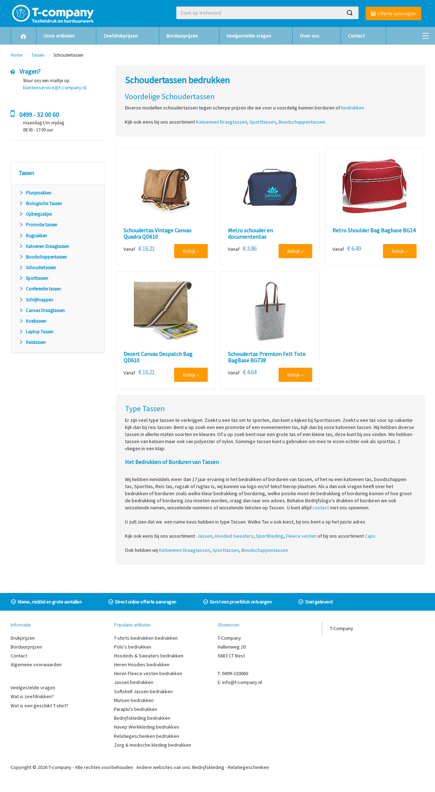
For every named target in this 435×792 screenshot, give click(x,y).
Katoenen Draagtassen (44, 246)
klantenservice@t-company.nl (54, 87)
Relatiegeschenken (248, 767)
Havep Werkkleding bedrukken (146, 727)
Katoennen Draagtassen (221, 122)
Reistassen (32, 342)
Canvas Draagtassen (42, 310)
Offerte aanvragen (393, 13)
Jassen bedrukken (133, 682)
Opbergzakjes (35, 214)
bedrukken (352, 107)
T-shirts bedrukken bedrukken (146, 638)
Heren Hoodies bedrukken (142, 664)
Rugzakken (33, 236)
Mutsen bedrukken (134, 700)
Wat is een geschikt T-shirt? (39, 705)
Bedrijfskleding (208, 767)
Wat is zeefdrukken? (32, 696)
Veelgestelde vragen (249, 36)
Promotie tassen (38, 225)
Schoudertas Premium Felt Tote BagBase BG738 (266, 357)
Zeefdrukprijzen (120, 36)
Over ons (309, 36)
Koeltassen (32, 321)
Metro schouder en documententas (250, 233)
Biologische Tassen (40, 203)
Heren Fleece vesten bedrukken (148, 673)
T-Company (341, 628)
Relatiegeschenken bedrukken (146, 736)
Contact (356, 36)
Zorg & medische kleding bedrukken (152, 745)
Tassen (38, 55)
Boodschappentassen (43, 257)
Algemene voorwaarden (36, 664)
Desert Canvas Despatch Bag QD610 (158, 357)
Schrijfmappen (36, 300)
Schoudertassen (37, 268)
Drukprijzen (23, 638)
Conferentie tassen (40, 289)
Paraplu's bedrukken (135, 709)
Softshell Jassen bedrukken (143, 691)
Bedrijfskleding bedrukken (142, 718)
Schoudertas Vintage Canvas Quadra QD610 (157, 233)
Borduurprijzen (182, 36)
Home (16, 55)
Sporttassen (33, 278)
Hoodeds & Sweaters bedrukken (148, 655)
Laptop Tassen (36, 332)
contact (321, 507)
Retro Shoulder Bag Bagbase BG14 (374, 230)
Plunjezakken (35, 193)
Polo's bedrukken (132, 647)
